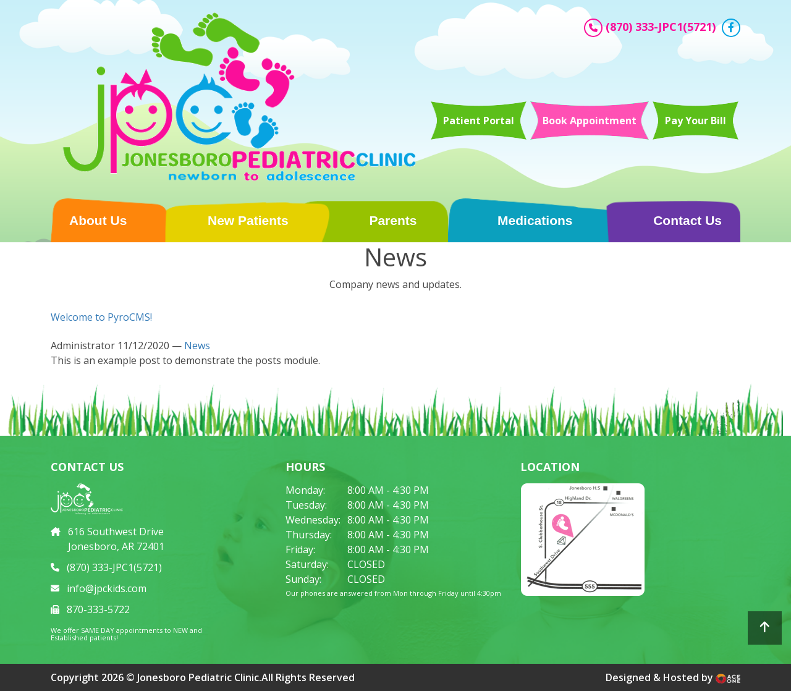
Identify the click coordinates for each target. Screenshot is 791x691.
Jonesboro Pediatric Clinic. (199, 677)
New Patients (248, 220)
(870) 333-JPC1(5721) (661, 26)
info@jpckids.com (106, 588)
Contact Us (687, 220)
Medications (534, 220)
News (197, 345)
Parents (393, 220)
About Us (98, 220)
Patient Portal (478, 120)
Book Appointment (590, 120)
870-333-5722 (98, 609)
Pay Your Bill (695, 120)
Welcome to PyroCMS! (101, 317)
